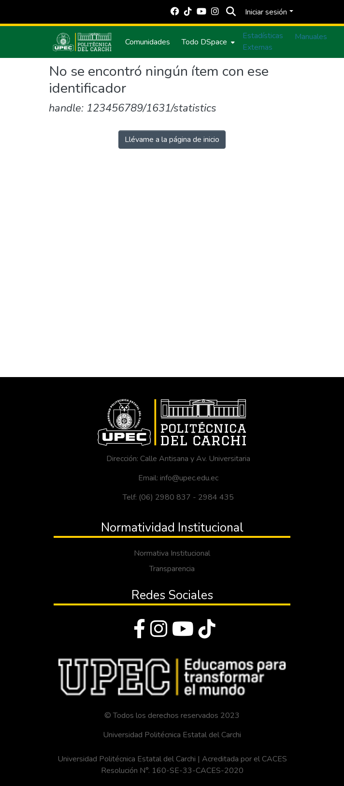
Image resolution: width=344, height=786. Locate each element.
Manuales (311, 36)
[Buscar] (231, 12)
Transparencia (172, 568)
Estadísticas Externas (263, 41)
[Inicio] (82, 42)
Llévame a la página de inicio (172, 139)
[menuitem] (207, 42)
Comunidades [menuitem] (147, 42)
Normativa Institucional (172, 553)
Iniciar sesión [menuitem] (266, 12)
